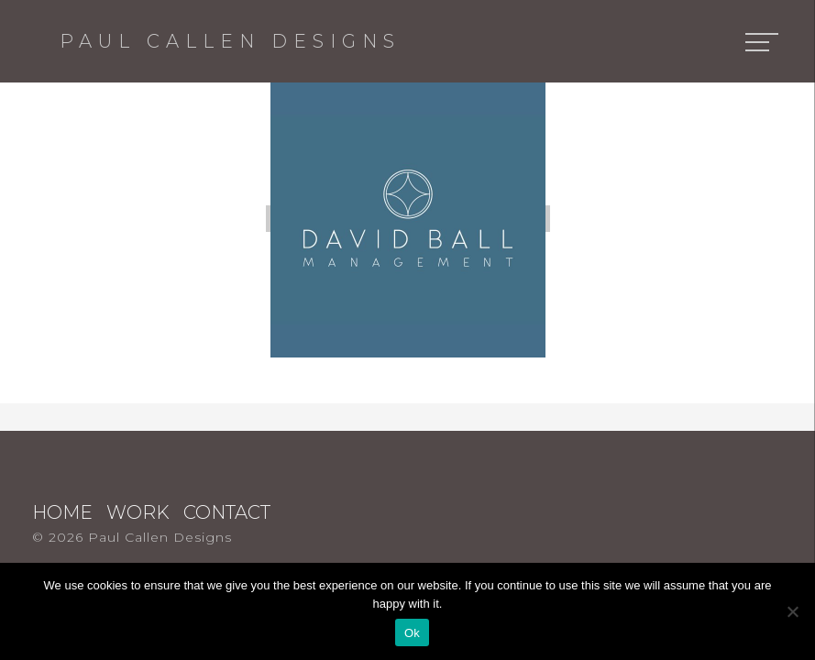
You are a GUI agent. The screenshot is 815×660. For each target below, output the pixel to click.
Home (62, 512)
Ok (412, 633)
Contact (226, 512)
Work (138, 512)
